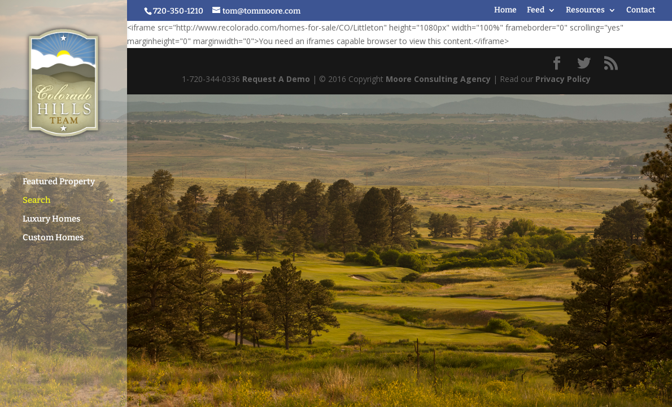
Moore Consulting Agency (438, 78)
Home (505, 10)
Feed (535, 10)
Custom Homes (53, 232)
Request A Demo (276, 78)
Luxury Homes (51, 213)
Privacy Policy (563, 78)
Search (36, 195)
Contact (640, 10)
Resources (585, 10)
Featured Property (59, 176)
